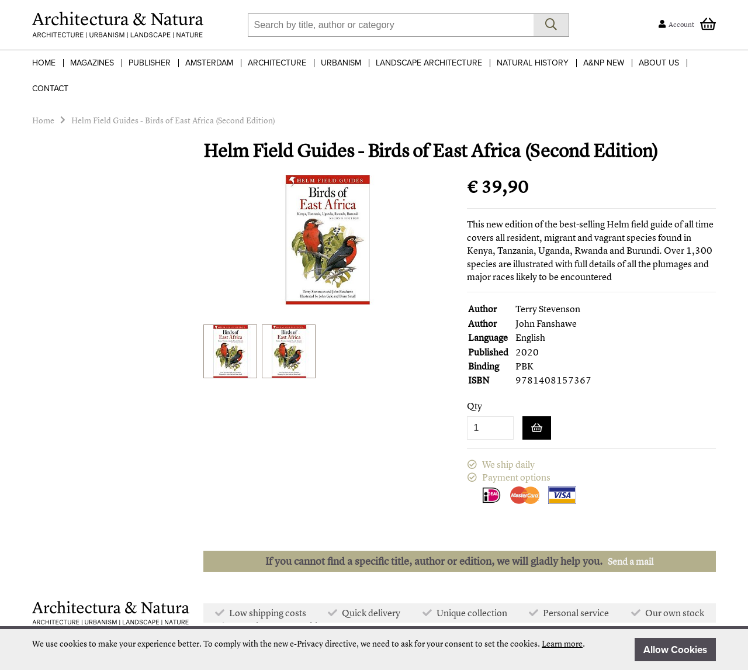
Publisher (150, 63)
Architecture (277, 63)
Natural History (533, 63)
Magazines (92, 63)
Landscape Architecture (429, 63)
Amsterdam (209, 63)
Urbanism (341, 63)
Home (44, 63)
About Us (659, 63)
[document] (374, 649)
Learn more (562, 643)
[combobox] (391, 25)
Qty (474, 406)
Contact (50, 89)
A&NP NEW (603, 63)
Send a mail (630, 561)
